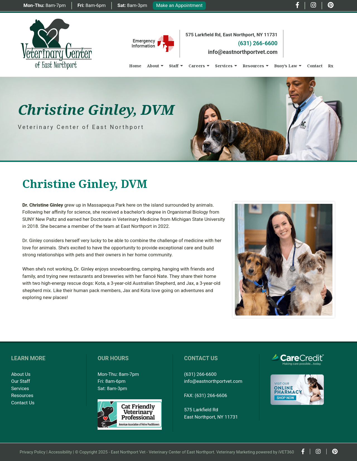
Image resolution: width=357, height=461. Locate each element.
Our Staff (20, 381)
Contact (314, 66)
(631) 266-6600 (258, 43)
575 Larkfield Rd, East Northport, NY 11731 (231, 34)
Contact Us (22, 402)
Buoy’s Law (285, 66)
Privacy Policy (32, 452)
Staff (173, 66)
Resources (253, 66)
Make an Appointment (179, 5)
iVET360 (286, 452)
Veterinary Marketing (235, 452)
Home (135, 66)
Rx (330, 66)
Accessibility (60, 452)
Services (224, 66)
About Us (20, 374)
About (153, 66)
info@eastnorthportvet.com (243, 52)
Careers (197, 66)
